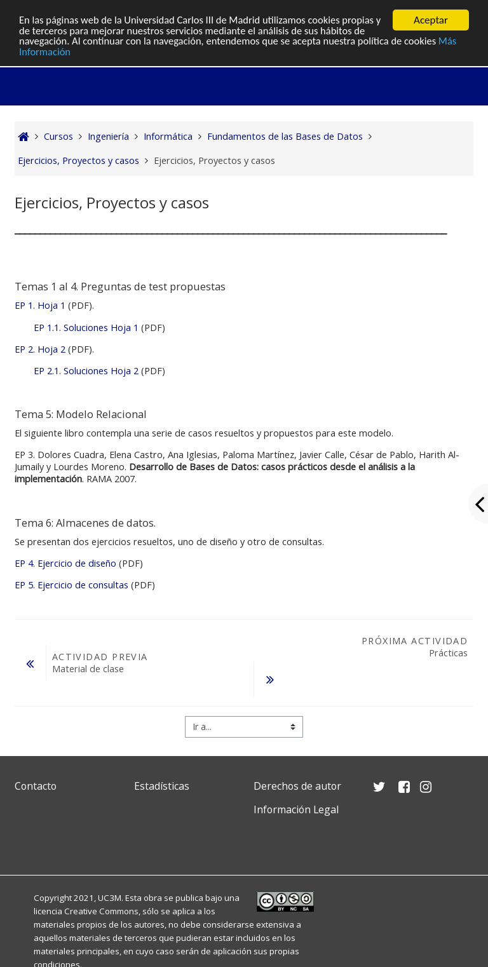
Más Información (56, 53)
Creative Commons (101, 911)
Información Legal (296, 809)
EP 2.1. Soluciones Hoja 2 (86, 371)
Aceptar (431, 20)
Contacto (36, 786)
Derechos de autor (297, 786)
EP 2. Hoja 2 (41, 349)
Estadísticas (161, 786)
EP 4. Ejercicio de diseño (65, 563)
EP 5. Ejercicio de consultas (71, 585)
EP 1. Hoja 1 (41, 305)
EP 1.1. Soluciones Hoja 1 (86, 327)
